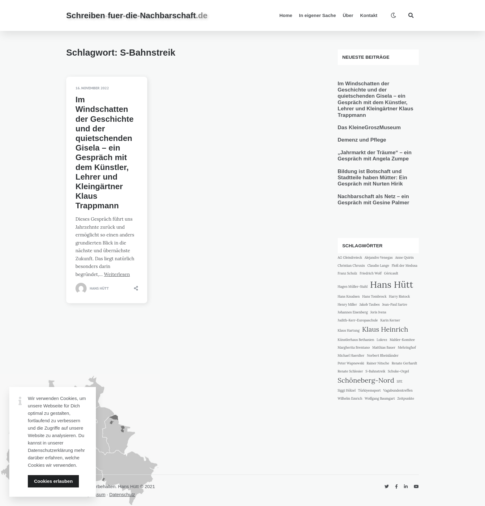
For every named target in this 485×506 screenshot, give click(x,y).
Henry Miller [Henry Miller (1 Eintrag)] (347, 304)
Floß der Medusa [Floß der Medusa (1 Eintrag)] (404, 265)
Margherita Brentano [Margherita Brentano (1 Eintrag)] (354, 347)
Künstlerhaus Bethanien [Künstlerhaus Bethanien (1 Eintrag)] (356, 340)
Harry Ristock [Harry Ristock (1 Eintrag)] (399, 296)
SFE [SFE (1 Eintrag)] (399, 381)
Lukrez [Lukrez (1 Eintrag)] (382, 340)
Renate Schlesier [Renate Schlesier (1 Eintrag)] (350, 371)
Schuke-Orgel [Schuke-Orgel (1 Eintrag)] (398, 371)
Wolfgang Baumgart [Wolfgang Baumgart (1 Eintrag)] (380, 398)
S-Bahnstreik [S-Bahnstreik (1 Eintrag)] (375, 371)
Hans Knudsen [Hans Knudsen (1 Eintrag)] (349, 296)
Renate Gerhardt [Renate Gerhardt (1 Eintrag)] (404, 363)
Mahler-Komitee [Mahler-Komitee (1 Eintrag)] (402, 340)
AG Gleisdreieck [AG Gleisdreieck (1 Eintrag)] (350, 257)
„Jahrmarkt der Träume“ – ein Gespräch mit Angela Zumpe (375, 156)
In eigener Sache (317, 15)
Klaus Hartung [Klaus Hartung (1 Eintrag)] (349, 330)
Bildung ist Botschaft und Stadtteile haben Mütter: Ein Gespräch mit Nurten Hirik (372, 177)
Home (285, 15)
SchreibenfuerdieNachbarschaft (137, 15)
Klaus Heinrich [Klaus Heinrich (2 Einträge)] (385, 329)
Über (348, 15)
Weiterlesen (117, 274)
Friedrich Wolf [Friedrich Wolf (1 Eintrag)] (371, 273)
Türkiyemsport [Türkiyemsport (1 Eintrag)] (369, 390)
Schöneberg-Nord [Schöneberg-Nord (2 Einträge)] (366, 380)
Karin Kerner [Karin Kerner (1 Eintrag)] (390, 320)
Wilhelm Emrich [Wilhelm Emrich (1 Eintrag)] (350, 398)
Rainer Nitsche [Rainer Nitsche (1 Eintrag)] (378, 363)
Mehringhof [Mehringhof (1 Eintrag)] (407, 347)
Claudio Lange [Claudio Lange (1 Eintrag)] (378, 265)
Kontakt (368, 15)
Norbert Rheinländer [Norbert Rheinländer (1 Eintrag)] (382, 355)
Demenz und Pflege (362, 140)
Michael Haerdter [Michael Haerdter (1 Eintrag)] (351, 355)
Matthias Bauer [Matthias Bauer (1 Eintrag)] (383, 347)
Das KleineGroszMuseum (369, 127)
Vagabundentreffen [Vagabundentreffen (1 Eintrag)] (398, 390)
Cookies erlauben (53, 481)
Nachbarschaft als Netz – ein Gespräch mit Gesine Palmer (374, 199)
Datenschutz (122, 494)
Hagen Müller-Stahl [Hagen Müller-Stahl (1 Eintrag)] (353, 286)
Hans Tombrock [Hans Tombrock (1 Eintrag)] (374, 296)
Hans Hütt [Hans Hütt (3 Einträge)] (391, 284)
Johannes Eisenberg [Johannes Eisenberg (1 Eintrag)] (353, 312)
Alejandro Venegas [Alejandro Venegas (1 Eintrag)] (379, 257)
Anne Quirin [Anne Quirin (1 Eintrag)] (404, 257)
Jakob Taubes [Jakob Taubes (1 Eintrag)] (369, 304)
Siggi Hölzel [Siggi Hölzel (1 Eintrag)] (347, 390)
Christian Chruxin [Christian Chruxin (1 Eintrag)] (351, 265)
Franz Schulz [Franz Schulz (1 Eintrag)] (347, 273)
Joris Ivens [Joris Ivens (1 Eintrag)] (378, 312)
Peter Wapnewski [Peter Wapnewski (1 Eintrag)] (351, 363)
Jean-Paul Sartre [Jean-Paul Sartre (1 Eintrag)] (394, 304)
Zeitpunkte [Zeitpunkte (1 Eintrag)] (405, 398)
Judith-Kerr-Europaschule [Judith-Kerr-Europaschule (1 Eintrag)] (358, 320)
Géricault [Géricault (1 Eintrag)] (391, 273)
